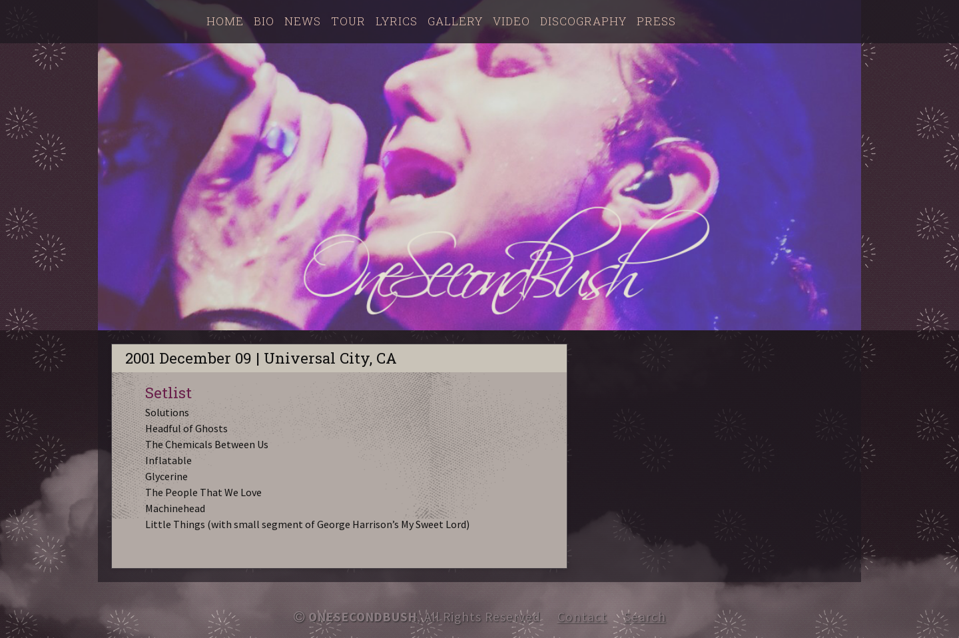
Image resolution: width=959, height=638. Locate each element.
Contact (582, 617)
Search (645, 617)
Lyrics (397, 21)
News (302, 21)
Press (656, 21)
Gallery (455, 21)
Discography (583, 21)
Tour (348, 21)
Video (511, 21)
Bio (264, 21)
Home (225, 21)
